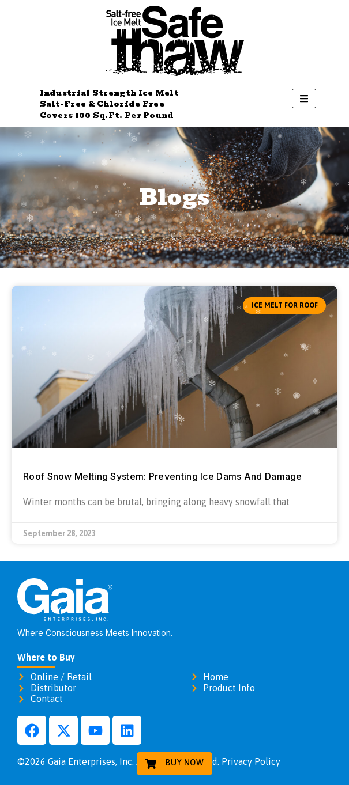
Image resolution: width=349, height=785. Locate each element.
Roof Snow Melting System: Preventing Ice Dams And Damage (162, 476)
